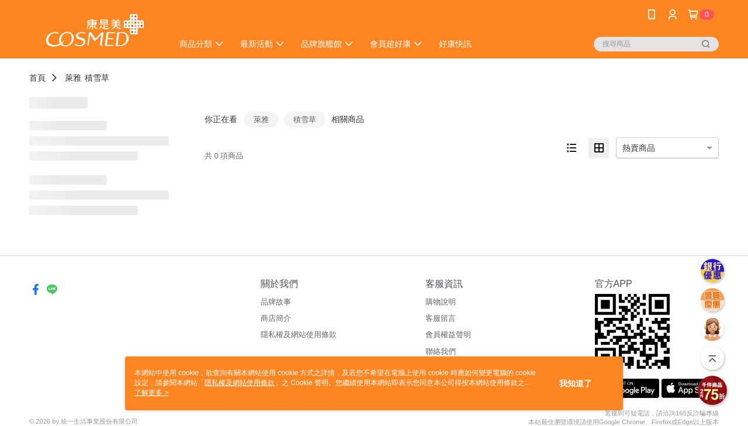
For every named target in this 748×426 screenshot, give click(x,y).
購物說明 (440, 301)
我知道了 (575, 383)
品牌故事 (276, 301)
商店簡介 (276, 318)
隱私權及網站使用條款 (299, 334)
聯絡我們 (440, 351)
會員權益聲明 (448, 334)
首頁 (37, 77)
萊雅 (73, 77)
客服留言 (440, 318)
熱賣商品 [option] (638, 148)
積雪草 (97, 77)
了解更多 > (151, 393)
